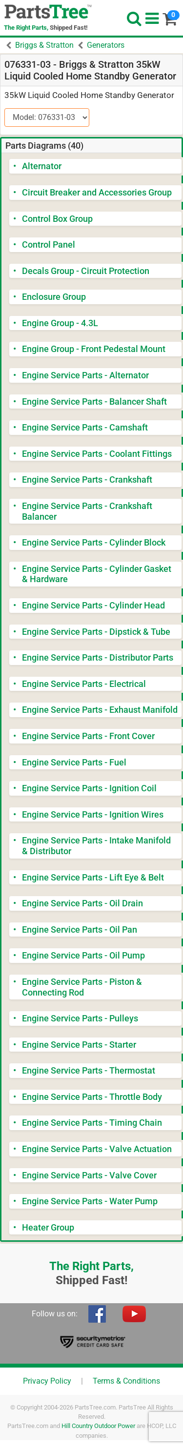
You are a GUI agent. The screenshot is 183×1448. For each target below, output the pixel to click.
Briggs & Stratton (44, 45)
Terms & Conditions (126, 1381)
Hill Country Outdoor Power (98, 1425)
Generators (105, 45)
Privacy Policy (47, 1381)
